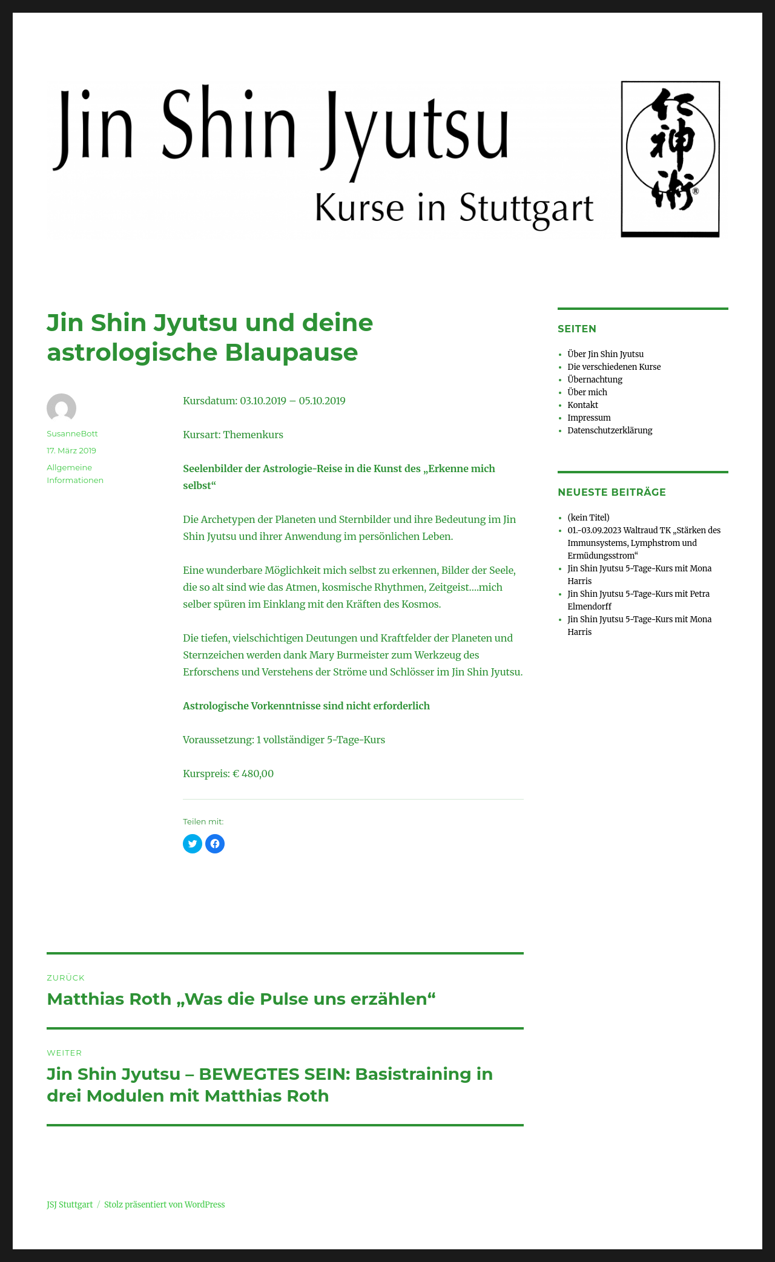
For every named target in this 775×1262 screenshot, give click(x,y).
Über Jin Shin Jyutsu (606, 354)
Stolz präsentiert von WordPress (164, 1205)
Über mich (588, 392)
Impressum (589, 418)
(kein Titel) (589, 518)
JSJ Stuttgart (70, 1205)
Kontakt (583, 405)
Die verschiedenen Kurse (614, 367)
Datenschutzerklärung (610, 431)
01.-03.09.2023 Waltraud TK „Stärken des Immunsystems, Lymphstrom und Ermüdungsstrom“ (644, 543)
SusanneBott (72, 433)
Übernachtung (595, 380)
